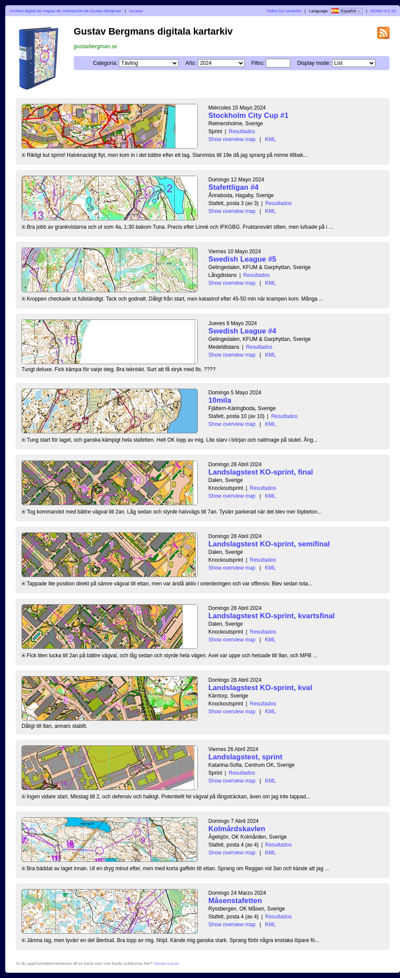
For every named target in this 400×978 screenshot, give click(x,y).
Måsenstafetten (235, 900)
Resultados (242, 131)
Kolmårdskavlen (236, 829)
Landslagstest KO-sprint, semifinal (269, 544)
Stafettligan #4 (233, 187)
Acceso (136, 10)
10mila (219, 400)
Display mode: (314, 63)
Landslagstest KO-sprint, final (260, 472)
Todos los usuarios (284, 10)
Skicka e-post (166, 963)
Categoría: (105, 63)
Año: (191, 63)
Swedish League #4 (242, 331)
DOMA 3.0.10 (383, 10)
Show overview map (231, 139)
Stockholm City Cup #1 (248, 115)
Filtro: (257, 63)
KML (270, 139)
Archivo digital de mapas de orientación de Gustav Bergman (65, 10)
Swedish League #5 (242, 259)
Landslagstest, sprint (245, 757)
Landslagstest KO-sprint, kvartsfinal (271, 616)
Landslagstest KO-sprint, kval (260, 688)
